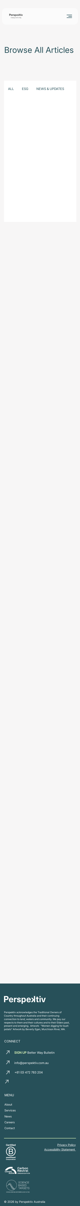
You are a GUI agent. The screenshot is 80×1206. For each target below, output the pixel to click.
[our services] (10, 1110)
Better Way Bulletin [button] (34, 1053)
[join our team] (9, 1122)
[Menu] (69, 16)
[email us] (8, 1052)
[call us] (8, 1072)
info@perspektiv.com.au (31, 1063)
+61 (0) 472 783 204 (28, 1072)
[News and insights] (8, 1116)
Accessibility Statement (60, 1149)
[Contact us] (9, 1128)
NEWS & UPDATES (50, 89)
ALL (11, 89)
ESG (25, 89)
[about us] (8, 1104)
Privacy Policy (66, 1144)
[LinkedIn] (15, 1082)
